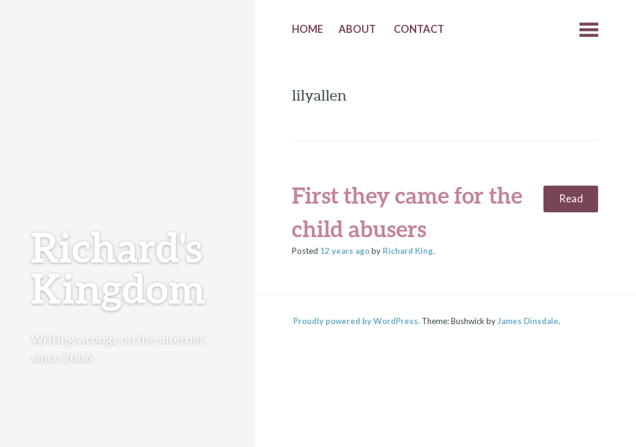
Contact (419, 29)
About (357, 29)
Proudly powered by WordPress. (356, 321)
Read (571, 198)
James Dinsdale (527, 321)
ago (345, 251)
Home (307, 29)
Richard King (408, 251)
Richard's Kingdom (118, 267)
